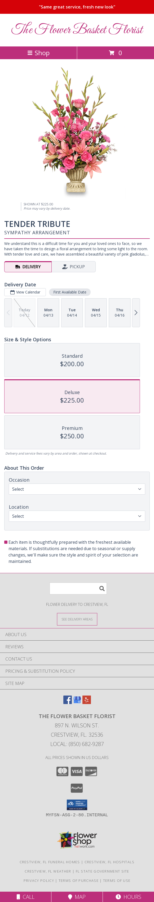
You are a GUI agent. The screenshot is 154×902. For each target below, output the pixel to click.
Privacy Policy (39, 880)
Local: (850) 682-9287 (77, 744)
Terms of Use (117, 880)
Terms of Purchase (79, 880)
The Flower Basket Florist (77, 30)
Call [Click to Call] (25, 896)
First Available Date (69, 292)
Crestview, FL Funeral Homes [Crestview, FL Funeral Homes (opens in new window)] (50, 862)
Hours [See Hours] (128, 896)
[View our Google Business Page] (77, 702)
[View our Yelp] (86, 702)
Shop (38, 52)
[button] (77, 805)
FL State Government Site (102, 871)
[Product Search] (78, 588)
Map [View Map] (77, 896)
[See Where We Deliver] (77, 619)
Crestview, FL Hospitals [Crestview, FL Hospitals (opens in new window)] (110, 862)
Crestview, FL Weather (48, 871)
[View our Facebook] (67, 702)
